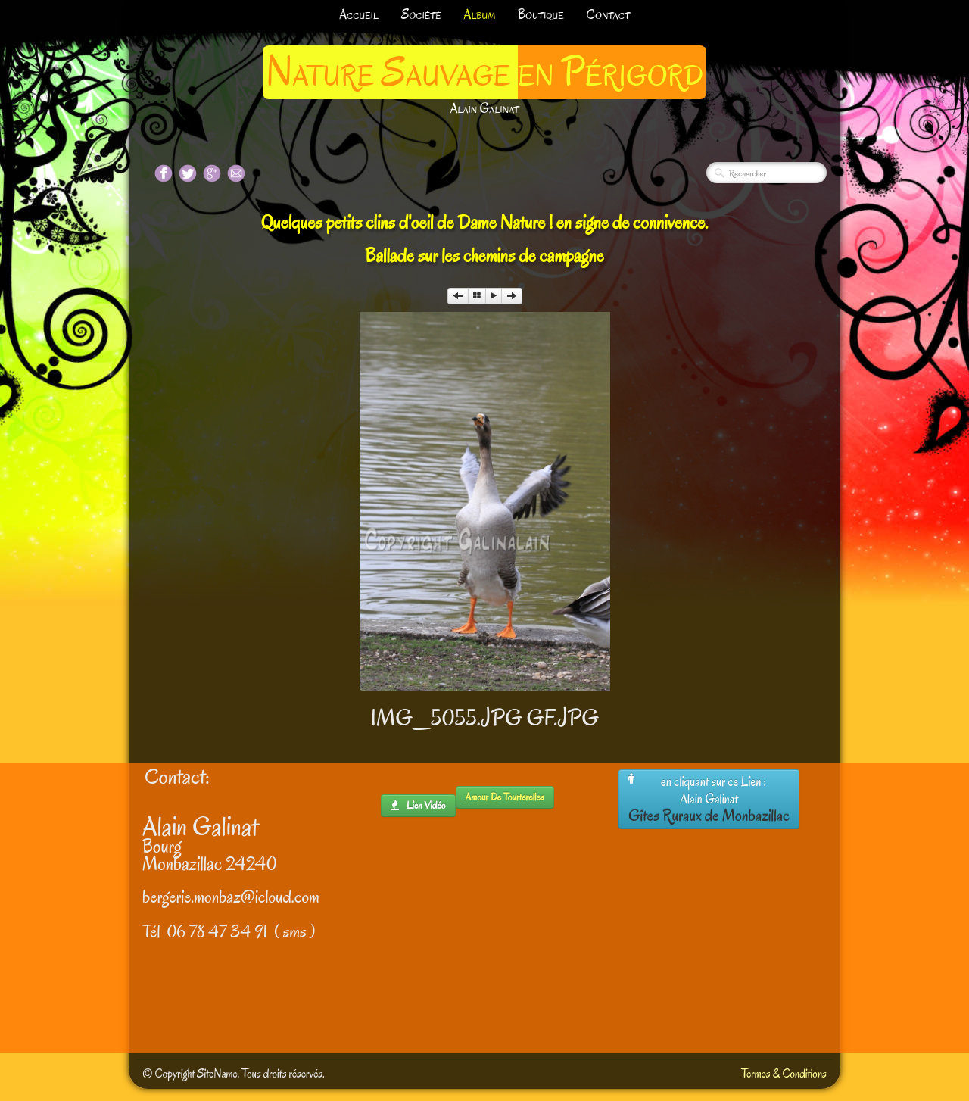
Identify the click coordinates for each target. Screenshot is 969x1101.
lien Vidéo (418, 805)
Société (421, 14)
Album (480, 14)
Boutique (540, 14)
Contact (608, 14)
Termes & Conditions (784, 1073)
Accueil (359, 14)
